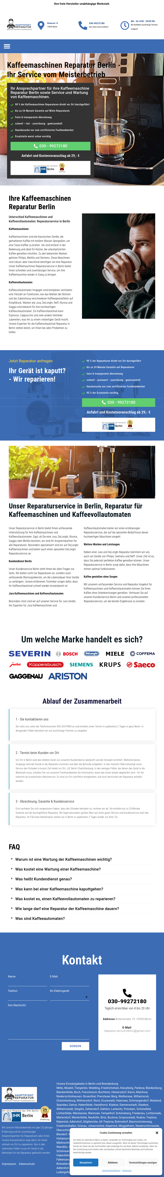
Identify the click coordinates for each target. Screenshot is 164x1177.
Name (12, 955)
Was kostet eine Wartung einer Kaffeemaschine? (58, 848)
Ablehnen (113, 1162)
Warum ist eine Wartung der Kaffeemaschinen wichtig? (63, 838)
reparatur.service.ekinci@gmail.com (127, 1010)
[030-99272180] (82, 25)
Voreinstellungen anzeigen (143, 1162)
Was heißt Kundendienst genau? (43, 858)
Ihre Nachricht (17, 984)
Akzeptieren (86, 1162)
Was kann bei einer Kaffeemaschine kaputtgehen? (59, 868)
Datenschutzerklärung (111, 1170)
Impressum (126, 1170)
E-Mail (54, 955)
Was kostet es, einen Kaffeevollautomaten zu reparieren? (65, 878)
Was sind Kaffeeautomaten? (40, 897)
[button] (157, 1133)
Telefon (12, 970)
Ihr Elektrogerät (59, 970)
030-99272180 (97, 23)
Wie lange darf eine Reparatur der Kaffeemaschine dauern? (67, 887)
